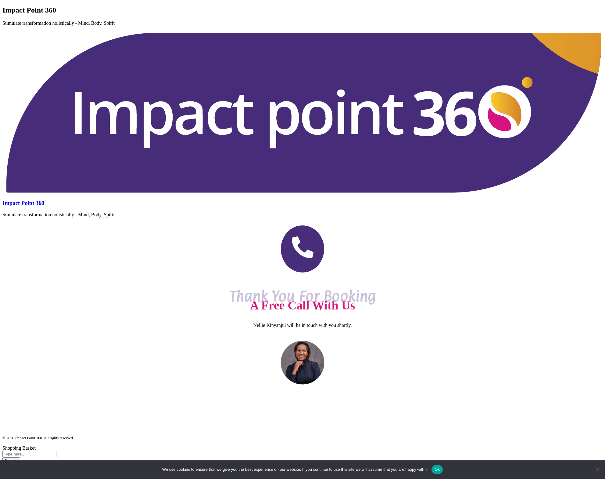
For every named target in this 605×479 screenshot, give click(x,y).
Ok (437, 469)
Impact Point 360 (23, 203)
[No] (597, 469)
